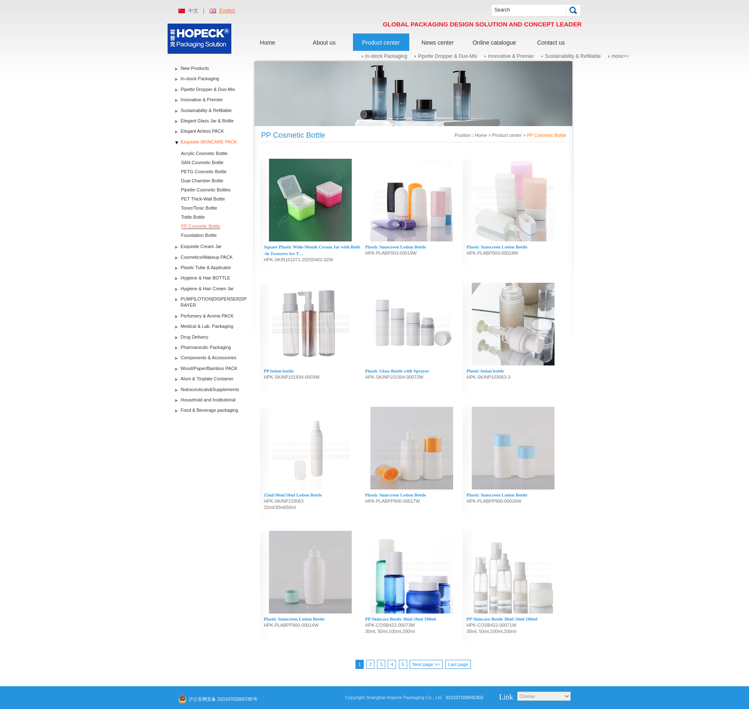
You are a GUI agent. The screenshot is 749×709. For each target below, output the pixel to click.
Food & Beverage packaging (209, 410)
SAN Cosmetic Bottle (202, 162)
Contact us (551, 42)
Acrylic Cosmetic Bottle (204, 153)
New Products (195, 68)
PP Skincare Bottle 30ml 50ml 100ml (400, 618)
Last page (458, 664)
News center (438, 42)
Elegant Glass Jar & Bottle (207, 120)
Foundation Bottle (199, 235)
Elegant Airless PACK (202, 131)
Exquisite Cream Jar (201, 246)
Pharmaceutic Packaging (206, 347)
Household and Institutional (208, 399)
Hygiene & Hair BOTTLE (205, 277)
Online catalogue (494, 42)
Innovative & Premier (511, 56)
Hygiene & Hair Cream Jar (207, 288)
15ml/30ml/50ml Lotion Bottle (293, 494)
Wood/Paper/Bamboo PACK (209, 368)
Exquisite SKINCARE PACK (209, 141)
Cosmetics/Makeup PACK (207, 257)
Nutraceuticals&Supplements (210, 389)
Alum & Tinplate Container (207, 378)
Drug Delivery (195, 336)
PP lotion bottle (279, 370)
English (227, 11)
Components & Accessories (209, 357)
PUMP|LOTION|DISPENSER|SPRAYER (214, 302)
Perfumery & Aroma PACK (207, 315)
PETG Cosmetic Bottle (204, 171)
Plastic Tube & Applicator (206, 267)
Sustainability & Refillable (573, 56)
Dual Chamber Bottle (202, 180)
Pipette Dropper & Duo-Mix (447, 56)
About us (324, 42)
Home (267, 42)
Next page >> (426, 664)
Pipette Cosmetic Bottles (206, 189)
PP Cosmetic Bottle (201, 226)
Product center (381, 42)
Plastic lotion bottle (485, 370)
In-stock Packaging (386, 56)
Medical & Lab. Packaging (207, 326)
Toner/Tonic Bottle (199, 207)
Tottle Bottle (193, 217)
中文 (193, 11)
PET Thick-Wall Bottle (203, 198)
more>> (620, 56)
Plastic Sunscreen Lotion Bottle (395, 246)
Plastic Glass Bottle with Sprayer (397, 370)
